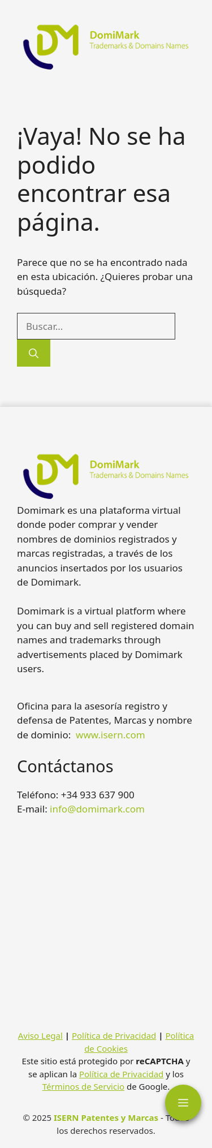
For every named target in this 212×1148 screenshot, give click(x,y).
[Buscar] (33, 353)
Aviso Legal (40, 1035)
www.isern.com (110, 734)
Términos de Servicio (83, 1086)
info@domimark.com (97, 808)
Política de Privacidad (114, 1035)
